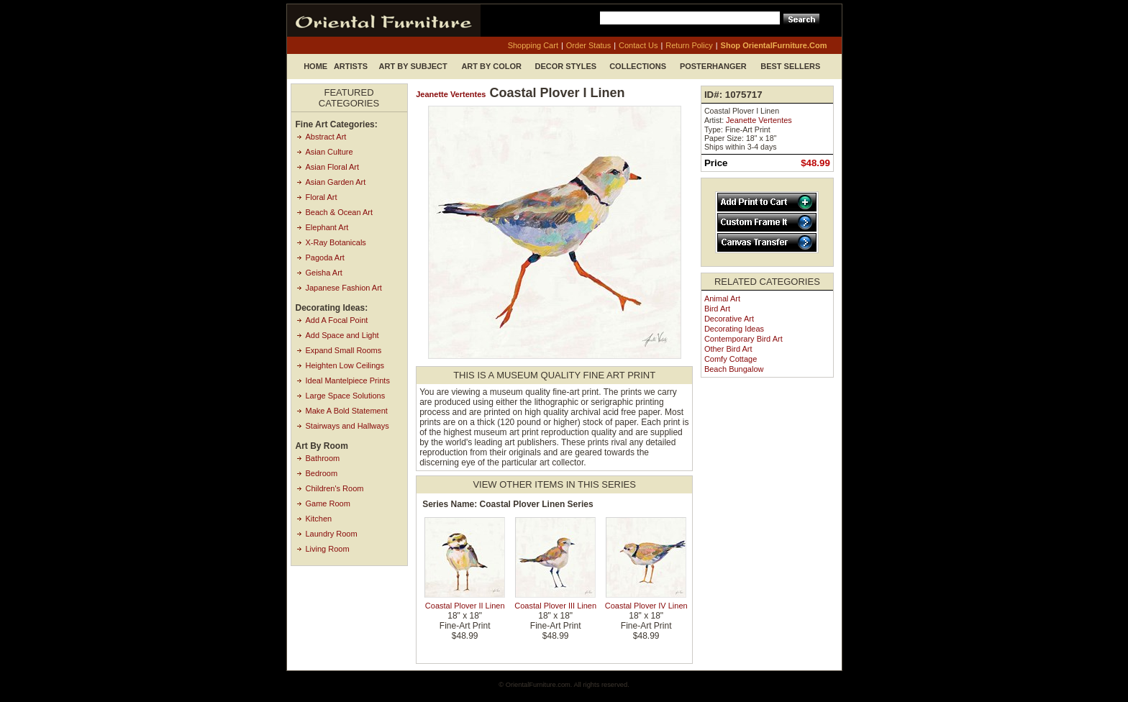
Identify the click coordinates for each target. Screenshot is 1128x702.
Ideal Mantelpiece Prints (348, 380)
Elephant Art (327, 227)
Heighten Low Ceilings (345, 365)
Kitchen (319, 518)
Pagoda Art (325, 257)
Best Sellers (790, 66)
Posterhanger (713, 66)
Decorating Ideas (734, 328)
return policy (688, 45)
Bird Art (717, 308)
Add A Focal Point (337, 320)
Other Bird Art (728, 349)
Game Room (328, 503)
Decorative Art (729, 318)
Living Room (328, 548)
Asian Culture (329, 151)
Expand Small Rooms (344, 350)
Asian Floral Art (333, 167)
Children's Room (335, 488)
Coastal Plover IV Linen (646, 605)
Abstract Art (326, 136)
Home (315, 66)
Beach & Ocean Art (339, 212)
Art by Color (491, 66)
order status (588, 45)
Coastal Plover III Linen (555, 605)
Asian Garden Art (336, 182)
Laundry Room (332, 533)
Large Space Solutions (346, 395)
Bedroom (322, 473)
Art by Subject (413, 66)
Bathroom (323, 458)
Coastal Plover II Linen (465, 605)
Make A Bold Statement (347, 410)
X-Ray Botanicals (336, 242)
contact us (638, 45)
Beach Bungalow (734, 369)
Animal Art (722, 298)
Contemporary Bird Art (743, 338)
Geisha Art (324, 272)
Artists (351, 66)
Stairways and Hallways (347, 425)
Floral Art (321, 197)
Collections (637, 66)
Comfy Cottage (730, 359)
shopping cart (533, 45)
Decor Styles (566, 66)
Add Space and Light (342, 335)
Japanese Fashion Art (344, 287)
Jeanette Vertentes (451, 94)
